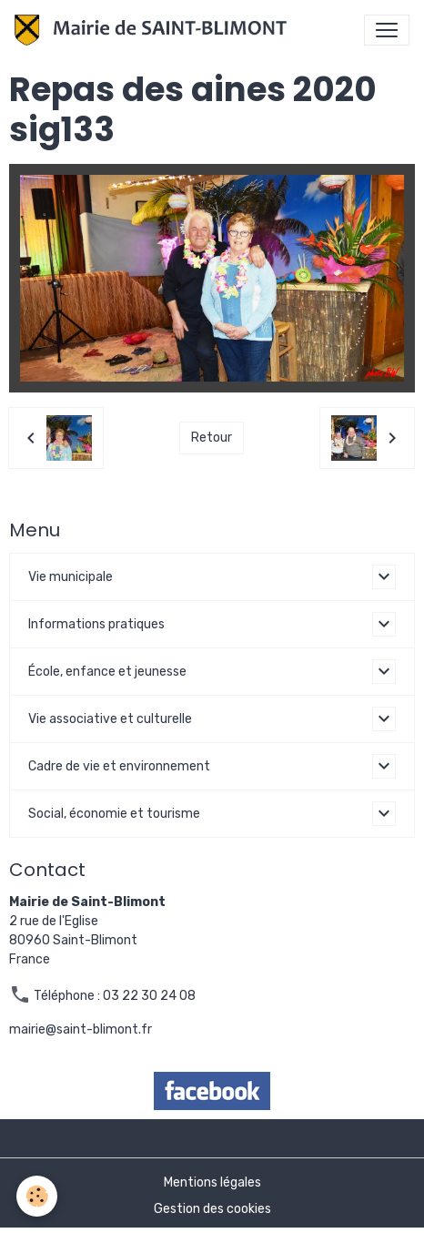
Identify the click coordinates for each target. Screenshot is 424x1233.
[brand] (154, 30)
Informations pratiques (96, 624)
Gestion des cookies (212, 1209)
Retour (211, 437)
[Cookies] (36, 1196)
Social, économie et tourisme (114, 813)
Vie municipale (70, 577)
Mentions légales (212, 1182)
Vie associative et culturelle (110, 719)
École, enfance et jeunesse (107, 671)
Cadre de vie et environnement (119, 766)
